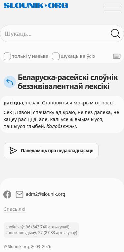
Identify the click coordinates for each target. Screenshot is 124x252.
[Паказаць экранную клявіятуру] (117, 56)
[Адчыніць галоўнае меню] (112, 7)
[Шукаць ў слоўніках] (115, 33)
